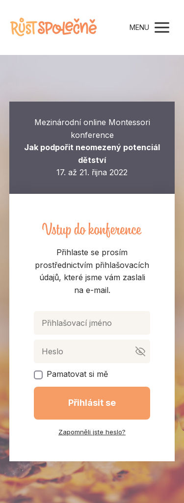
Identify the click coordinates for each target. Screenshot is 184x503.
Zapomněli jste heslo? (92, 432)
